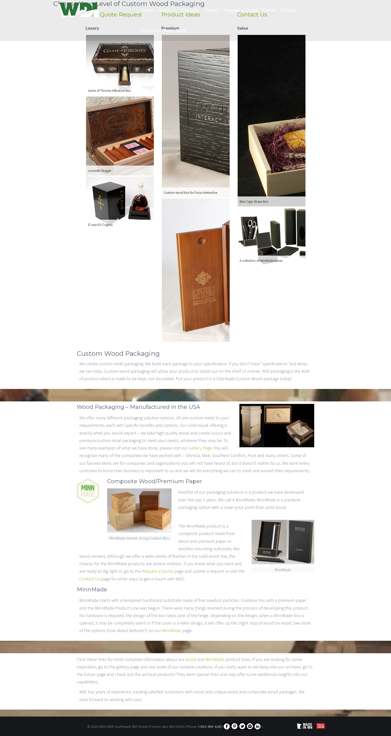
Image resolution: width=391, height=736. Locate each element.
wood (191, 659)
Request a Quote (240, 10)
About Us (167, 10)
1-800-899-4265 (210, 727)
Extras (268, 10)
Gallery (211, 10)
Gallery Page (200, 448)
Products (190, 10)
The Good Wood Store (163, 30)
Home (147, 10)
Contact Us (89, 579)
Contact (287, 10)
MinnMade (171, 630)
